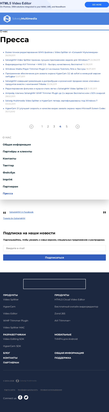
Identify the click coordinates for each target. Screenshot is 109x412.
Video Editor (10, 313)
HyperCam (9, 306)
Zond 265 (59, 313)
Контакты (9, 158)
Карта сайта (9, 390)
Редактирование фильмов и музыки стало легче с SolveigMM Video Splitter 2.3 (51, 88)
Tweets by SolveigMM (14, 218)
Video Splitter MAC (14, 327)
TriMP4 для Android (66, 338)
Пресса (8, 193)
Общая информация (17, 144)
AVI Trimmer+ (62, 320)
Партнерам (10, 186)
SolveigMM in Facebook (21, 212)
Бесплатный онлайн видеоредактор (76, 306)
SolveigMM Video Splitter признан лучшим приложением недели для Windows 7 (52, 60)
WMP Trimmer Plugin (15, 320)
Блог (6, 352)
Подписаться (54, 257)
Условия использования (51, 390)
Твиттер (8, 165)
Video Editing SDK (13, 338)
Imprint (7, 179)
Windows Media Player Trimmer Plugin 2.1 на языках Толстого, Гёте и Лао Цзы (50, 69)
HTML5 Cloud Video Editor (69, 299)
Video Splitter (11, 299)
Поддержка (62, 357)
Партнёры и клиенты (17, 151)
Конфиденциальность (28, 390)
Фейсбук (9, 172)
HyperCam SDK (12, 346)
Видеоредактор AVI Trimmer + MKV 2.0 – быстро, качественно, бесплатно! (49, 64)
